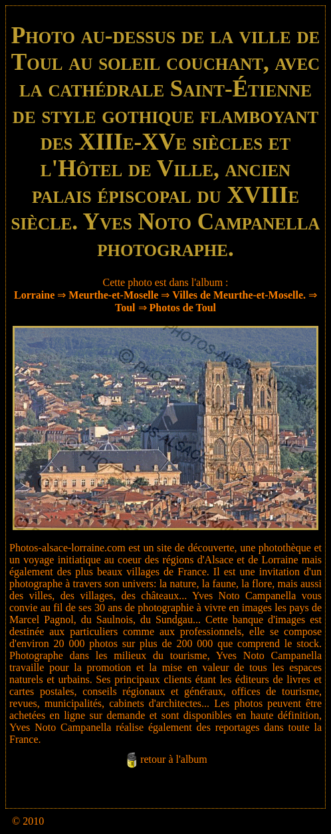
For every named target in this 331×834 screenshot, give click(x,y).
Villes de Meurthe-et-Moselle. (239, 295)
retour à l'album (173, 759)
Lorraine (34, 295)
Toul (125, 307)
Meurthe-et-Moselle (113, 295)
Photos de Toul (183, 307)
